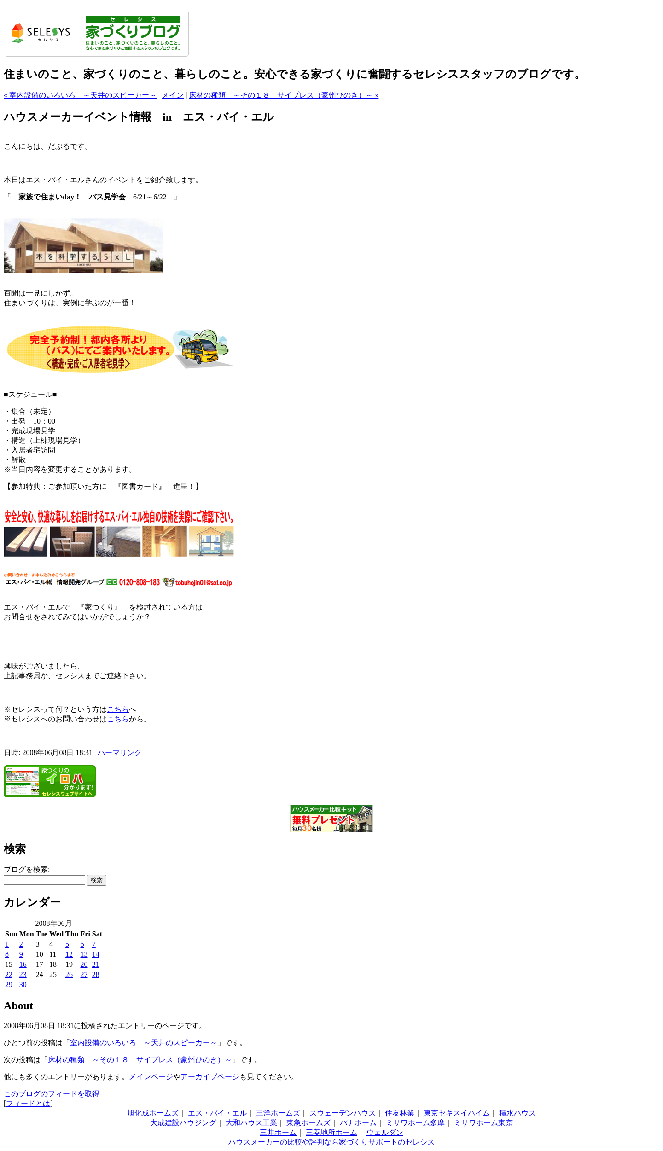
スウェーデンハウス (342, 1113)
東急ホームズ (308, 1123)
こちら (118, 709)
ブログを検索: (27, 869)
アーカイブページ (209, 1077)
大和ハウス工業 (251, 1123)
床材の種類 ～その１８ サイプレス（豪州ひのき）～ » (283, 95)
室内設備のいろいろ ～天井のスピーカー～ (143, 1042)
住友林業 (399, 1113)
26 (69, 974)
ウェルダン (384, 1132)
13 (84, 954)
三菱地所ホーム (331, 1132)
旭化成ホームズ (153, 1113)
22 (8, 974)
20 (84, 964)
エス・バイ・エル (217, 1113)
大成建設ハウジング (183, 1123)
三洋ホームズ (278, 1113)
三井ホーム (278, 1132)
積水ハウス (517, 1113)
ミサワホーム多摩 (415, 1123)
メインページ (151, 1077)
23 (23, 974)
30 (23, 984)
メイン (173, 95)
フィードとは (28, 1103)
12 (69, 954)
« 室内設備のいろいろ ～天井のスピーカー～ (80, 95)
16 (23, 964)
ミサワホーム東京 (483, 1123)
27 (84, 974)
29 (8, 984)
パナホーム (358, 1123)
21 (95, 964)
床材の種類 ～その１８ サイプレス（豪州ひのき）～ (140, 1060)
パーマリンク (120, 752)
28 (95, 974)
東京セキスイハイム (457, 1113)
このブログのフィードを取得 (51, 1094)
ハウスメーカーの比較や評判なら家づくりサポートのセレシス (331, 1142)
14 (95, 954)
